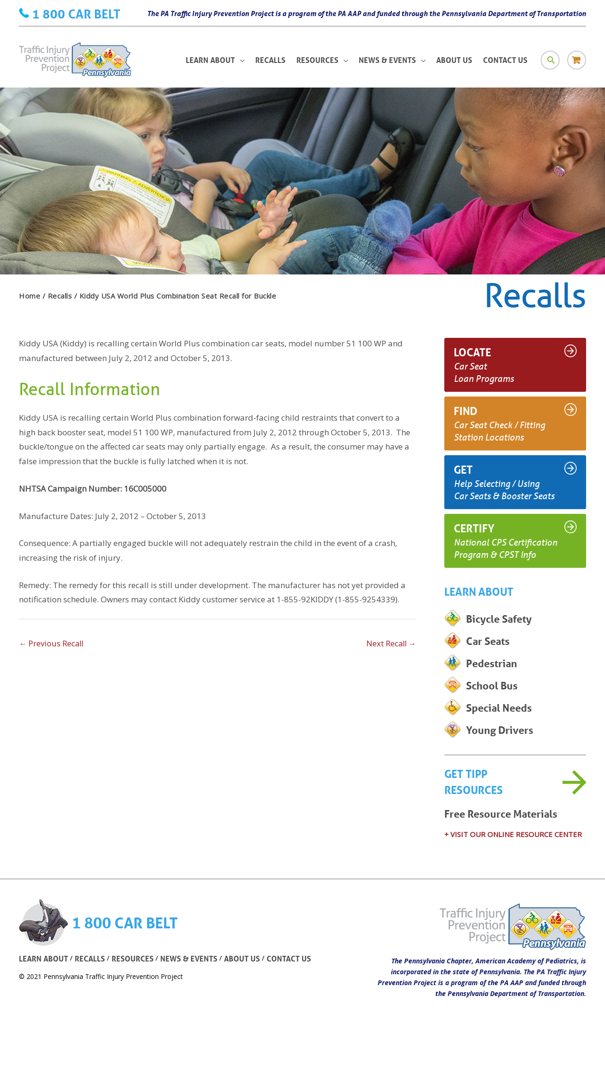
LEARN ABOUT (44, 977)
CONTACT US (295, 977)
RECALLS (91, 977)
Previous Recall (52, 643)
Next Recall (390, 643)
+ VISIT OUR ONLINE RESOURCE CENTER (513, 852)
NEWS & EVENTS (192, 977)
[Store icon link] (576, 64)
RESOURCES (135, 977)
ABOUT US (247, 977)
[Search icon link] (549, 64)
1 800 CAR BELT (76, 13)
